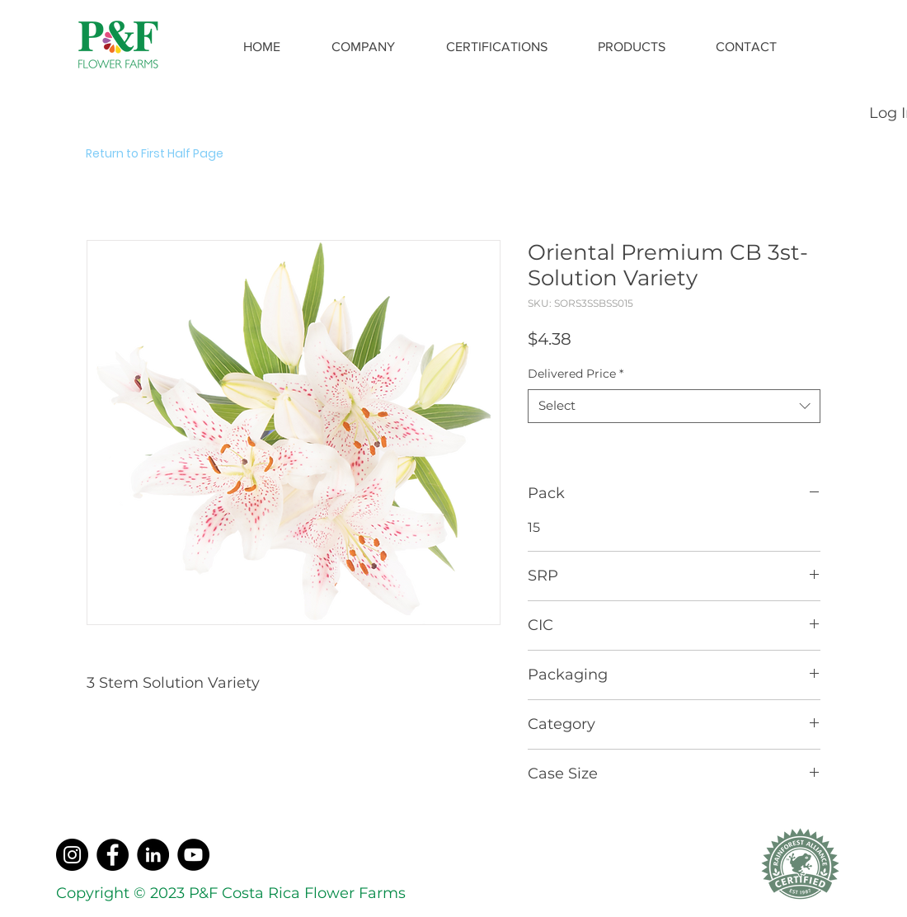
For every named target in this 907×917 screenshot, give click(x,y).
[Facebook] (112, 855)
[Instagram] (72, 855)
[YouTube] (193, 855)
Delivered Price (575, 373)
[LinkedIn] (153, 855)
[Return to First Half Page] (175, 154)
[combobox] (674, 406)
